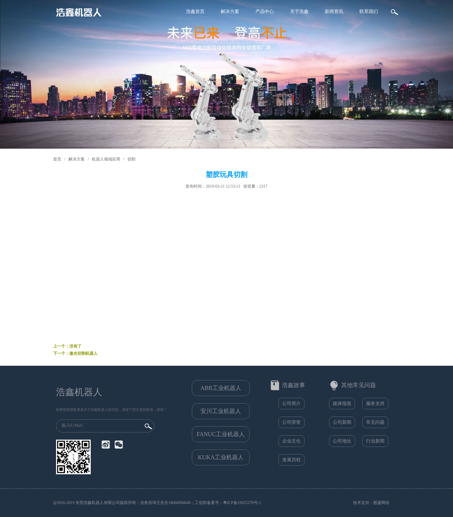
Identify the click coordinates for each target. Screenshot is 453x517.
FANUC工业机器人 (221, 434)
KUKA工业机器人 (221, 457)
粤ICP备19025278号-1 (242, 503)
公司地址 (342, 440)
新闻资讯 (334, 11)
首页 (57, 159)
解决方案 (230, 11)
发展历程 (291, 459)
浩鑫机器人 (79, 392)
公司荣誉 (291, 422)
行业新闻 (375, 440)
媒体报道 (342, 403)
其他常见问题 (358, 385)
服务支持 (375, 403)
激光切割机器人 (83, 353)
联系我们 (368, 11)
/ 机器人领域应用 (103, 159)
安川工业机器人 (220, 411)
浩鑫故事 (293, 385)
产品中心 (264, 11)
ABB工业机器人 (220, 388)
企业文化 (291, 440)
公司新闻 (342, 422)
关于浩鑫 (299, 11)
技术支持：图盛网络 (371, 503)
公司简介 (291, 403)
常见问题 (375, 422)
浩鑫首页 (195, 11)
